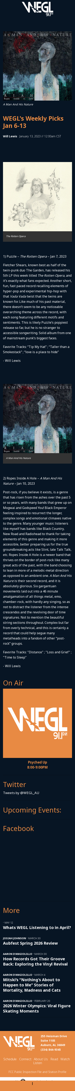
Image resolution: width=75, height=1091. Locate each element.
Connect (25, 1059)
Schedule (10, 1059)
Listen (37, 1062)
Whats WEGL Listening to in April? (37, 927)
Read (54, 1059)
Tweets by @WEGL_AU (21, 792)
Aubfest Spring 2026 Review (30, 943)
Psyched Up (37, 762)
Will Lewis (10, 136)
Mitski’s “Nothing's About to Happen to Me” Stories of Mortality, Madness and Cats (32, 985)
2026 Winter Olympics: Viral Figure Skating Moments (37, 1008)
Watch (65, 1059)
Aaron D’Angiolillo (17, 954)
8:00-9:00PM (37, 767)
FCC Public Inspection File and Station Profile (37, 1072)
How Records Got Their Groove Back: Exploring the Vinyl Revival (35, 961)
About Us (41, 1059)
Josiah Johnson (14, 938)
